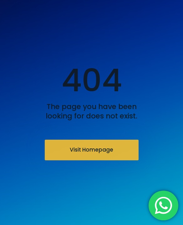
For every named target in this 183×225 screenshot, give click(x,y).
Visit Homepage (91, 149)
